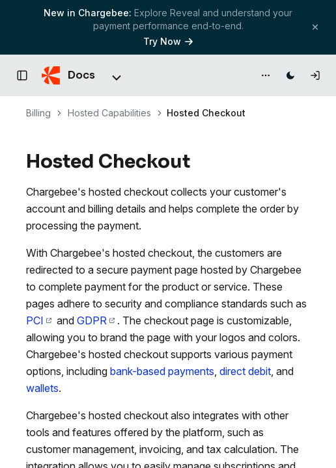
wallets (42, 388)
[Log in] (315, 75)
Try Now (168, 41)
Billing (38, 112)
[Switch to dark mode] (290, 75)
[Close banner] (315, 27)
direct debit (245, 371)
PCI (38, 320)
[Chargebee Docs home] (68, 75)
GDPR (96, 320)
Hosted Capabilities (109, 112)
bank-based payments (162, 371)
